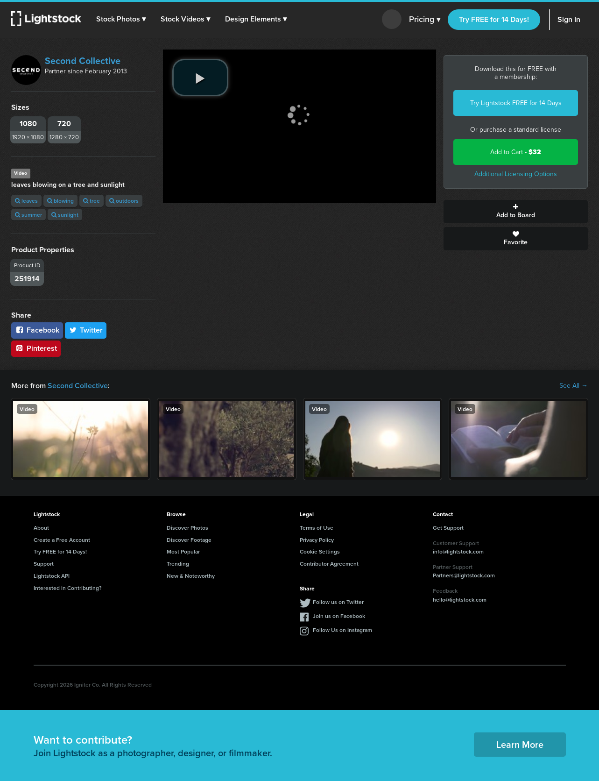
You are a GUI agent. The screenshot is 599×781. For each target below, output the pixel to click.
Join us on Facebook (339, 616)
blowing (60, 201)
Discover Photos (187, 528)
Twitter (86, 330)
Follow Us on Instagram (342, 630)
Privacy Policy (317, 540)
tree (91, 201)
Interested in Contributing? (68, 588)
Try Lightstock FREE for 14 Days (516, 103)
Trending (178, 564)
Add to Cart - (515, 152)
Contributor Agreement (329, 564)
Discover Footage (189, 540)
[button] (121, 19)
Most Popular (183, 551)
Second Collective (82, 61)
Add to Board (516, 212)
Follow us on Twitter (338, 602)
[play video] (200, 77)
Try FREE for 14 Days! (494, 19)
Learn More (519, 744)
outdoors (124, 201)
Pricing (424, 19)
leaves (26, 201)
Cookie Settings (320, 551)
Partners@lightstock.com (464, 575)
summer (28, 215)
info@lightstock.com (458, 551)
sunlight (64, 215)
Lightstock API (52, 576)
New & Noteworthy (191, 576)
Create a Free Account (62, 540)
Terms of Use (316, 528)
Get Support (448, 528)
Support (44, 564)
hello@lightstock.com (459, 600)
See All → (573, 385)
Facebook (37, 330)
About (41, 528)
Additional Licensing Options (515, 174)
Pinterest (36, 348)
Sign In (568, 19)
